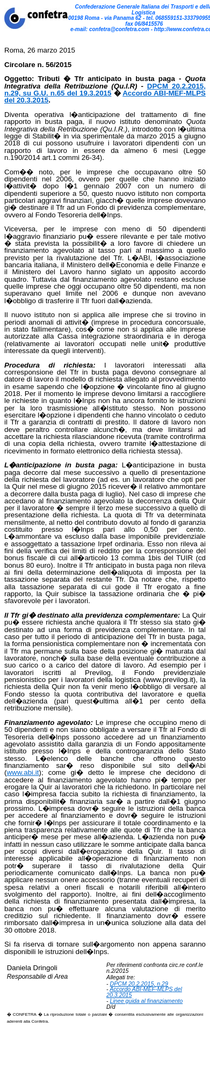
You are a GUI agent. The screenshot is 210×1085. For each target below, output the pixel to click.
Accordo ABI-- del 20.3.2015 (144, 992)
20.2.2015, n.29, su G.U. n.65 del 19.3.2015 (105, 89)
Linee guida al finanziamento (146, 1001)
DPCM (118, 983)
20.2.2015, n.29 (147, 983)
